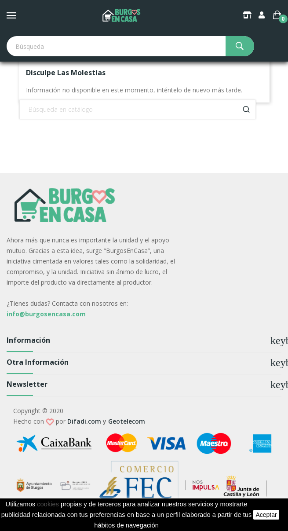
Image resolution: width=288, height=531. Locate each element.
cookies (48, 504)
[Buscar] (137, 109)
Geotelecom (126, 421)
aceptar (266, 514)
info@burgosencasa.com (46, 314)
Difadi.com (84, 421)
